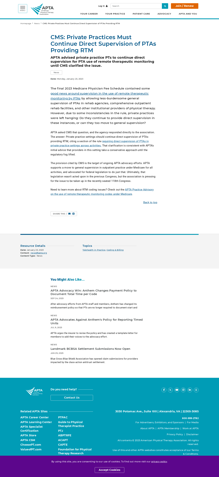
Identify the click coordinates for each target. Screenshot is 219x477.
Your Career (89, 13)
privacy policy (159, 461)
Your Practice (115, 13)
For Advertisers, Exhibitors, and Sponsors (159, 422)
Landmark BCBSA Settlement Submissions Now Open (90, 348)
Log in (103, 6)
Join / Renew (185, 6)
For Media (193, 422)
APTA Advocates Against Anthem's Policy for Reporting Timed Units (97, 321)
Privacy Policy (175, 434)
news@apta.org (39, 253)
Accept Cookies (109, 470)
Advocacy (164, 13)
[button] (56, 72)
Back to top (150, 202)
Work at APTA (190, 428)
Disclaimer (192, 434)
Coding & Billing (115, 250)
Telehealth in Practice (94, 250)
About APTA (147, 428)
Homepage (25, 23)
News (37, 23)
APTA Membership (168, 428)
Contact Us (72, 397)
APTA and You (188, 13)
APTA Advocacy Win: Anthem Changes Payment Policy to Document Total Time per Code (94, 292)
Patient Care (141, 13)
